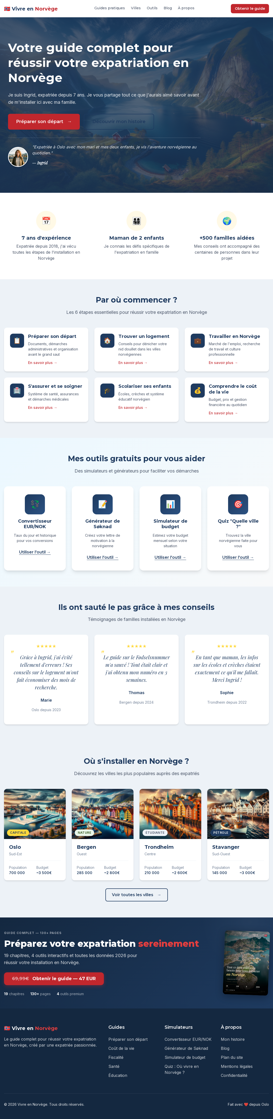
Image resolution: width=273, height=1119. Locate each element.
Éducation (117, 1075)
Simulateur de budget (185, 1057)
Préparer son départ (39, 121)
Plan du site (232, 1057)
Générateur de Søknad (186, 1048)
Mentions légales (237, 1066)
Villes (136, 8)
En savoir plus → (42, 362)
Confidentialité (234, 1075)
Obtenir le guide (250, 8)
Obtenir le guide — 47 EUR (54, 978)
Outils (152, 8)
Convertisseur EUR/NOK (188, 1039)
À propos (186, 8)
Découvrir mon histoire (119, 121)
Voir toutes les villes (132, 894)
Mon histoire (233, 1039)
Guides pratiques (109, 8)
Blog (168, 8)
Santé (113, 1066)
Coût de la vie (121, 1048)
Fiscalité (115, 1057)
